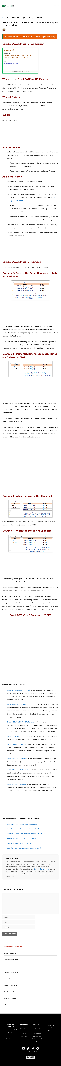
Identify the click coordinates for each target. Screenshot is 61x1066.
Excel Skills (7, 966)
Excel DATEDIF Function (16, 784)
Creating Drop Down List (11, 992)
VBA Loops (7, 1005)
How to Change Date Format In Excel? (22, 843)
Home (4, 18)
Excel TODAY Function (15, 736)
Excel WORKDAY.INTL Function (18, 770)
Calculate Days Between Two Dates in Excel (24, 848)
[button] (55, 5)
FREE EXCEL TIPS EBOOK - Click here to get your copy (30, 36)
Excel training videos (41, 869)
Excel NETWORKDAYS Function (19, 704)
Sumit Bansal (16, 30)
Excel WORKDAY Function (17, 759)
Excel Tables (8, 979)
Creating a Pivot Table (11, 972)
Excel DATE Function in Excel (18, 690)
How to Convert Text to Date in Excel (21, 838)
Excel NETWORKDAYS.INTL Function (21, 722)
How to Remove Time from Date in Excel (23, 829)
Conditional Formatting (11, 959)
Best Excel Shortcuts (10, 953)
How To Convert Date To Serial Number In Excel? (26, 834)
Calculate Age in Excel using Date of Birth (23, 824)
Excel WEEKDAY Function (17, 744)
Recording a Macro (10, 998)
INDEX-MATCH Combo (11, 985)
